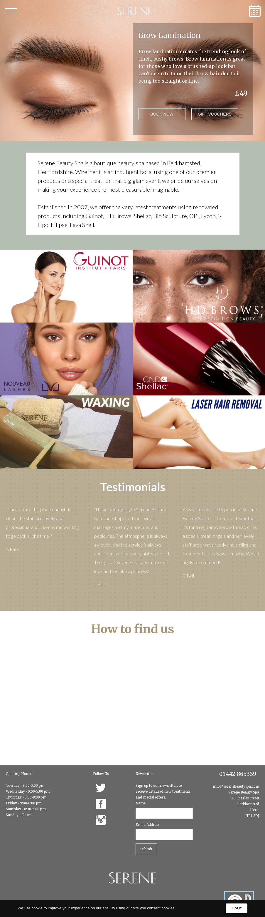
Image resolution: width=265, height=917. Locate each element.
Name (141, 803)
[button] (11, 10)
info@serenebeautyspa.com (236, 786)
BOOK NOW (161, 114)
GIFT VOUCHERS (215, 114)
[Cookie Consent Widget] (132, 908)
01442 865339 (237, 773)
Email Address (147, 825)
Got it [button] (237, 908)
